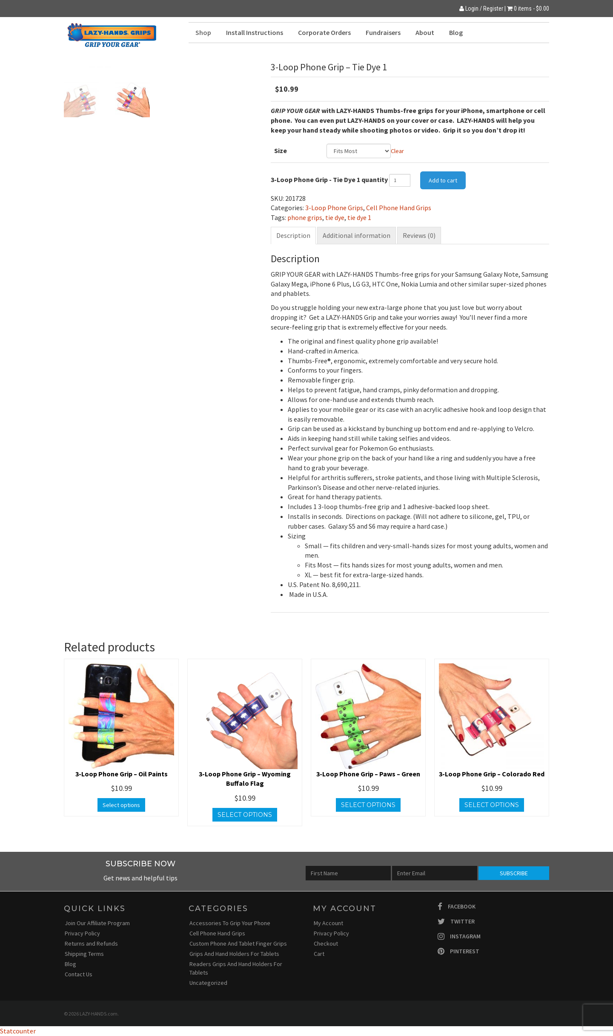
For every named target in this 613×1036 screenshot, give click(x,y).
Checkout (326, 943)
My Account (328, 923)
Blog (456, 32)
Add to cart (443, 180)
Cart (319, 954)
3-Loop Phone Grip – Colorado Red (491, 774)
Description (293, 235)
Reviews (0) (419, 235)
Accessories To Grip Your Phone (229, 923)
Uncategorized (208, 983)
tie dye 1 (359, 217)
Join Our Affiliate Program (97, 923)
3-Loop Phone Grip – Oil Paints (121, 774)
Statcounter (18, 1031)
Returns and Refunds (91, 943)
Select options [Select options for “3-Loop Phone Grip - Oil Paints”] (121, 805)
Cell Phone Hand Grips (398, 207)
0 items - (531, 8)
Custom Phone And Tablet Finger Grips (238, 943)
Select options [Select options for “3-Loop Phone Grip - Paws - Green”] (368, 805)
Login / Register (481, 8)
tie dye (334, 217)
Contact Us (78, 974)
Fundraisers (383, 32)
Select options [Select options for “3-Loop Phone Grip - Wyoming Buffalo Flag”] (245, 815)
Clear (397, 151)
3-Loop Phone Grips (334, 207)
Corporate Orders (324, 32)
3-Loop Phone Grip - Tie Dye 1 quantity (329, 179)
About (424, 32)
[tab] (293, 235)
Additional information (356, 235)
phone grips (304, 217)
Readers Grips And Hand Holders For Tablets (235, 968)
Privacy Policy (82, 933)
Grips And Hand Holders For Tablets (234, 954)
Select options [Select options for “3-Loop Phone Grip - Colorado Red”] (491, 805)
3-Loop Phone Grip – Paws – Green (368, 774)
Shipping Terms (84, 954)
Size (280, 150)
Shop (203, 32)
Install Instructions (254, 32)
